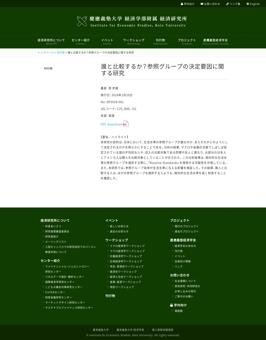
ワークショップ (134, 41)
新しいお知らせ (119, 226)
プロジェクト (187, 41)
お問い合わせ (180, 275)
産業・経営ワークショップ (125, 282)
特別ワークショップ (122, 287)
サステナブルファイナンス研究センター (69, 307)
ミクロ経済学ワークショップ (127, 246)
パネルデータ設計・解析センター (64, 276)
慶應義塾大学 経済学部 (130, 329)
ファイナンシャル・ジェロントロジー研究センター (67, 268)
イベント (107, 41)
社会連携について (185, 281)
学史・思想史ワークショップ (127, 266)
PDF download (115, 124)
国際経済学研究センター (60, 282)
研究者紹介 (52, 236)
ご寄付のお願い (184, 296)
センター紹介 (81, 41)
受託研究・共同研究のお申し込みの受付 (187, 288)
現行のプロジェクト (187, 226)
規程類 (179, 311)
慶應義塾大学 (101, 329)
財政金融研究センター (58, 297)
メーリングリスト (56, 241)
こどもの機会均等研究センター (64, 287)
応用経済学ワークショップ (126, 261)
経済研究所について (51, 41)
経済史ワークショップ (123, 271)
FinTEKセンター (55, 292)
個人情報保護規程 (162, 329)
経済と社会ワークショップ (126, 276)
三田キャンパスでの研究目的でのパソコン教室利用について (70, 249)
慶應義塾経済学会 (216, 41)
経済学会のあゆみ (185, 246)
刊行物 (160, 41)
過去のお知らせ (119, 231)
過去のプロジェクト (187, 231)
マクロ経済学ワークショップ (127, 251)
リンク (179, 266)
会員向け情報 (183, 261)
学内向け (178, 305)
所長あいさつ (53, 226)
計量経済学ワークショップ (126, 256)
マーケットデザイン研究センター (65, 302)
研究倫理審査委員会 (57, 231)
